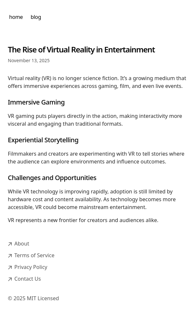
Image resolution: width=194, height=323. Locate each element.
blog (36, 17)
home (16, 17)
